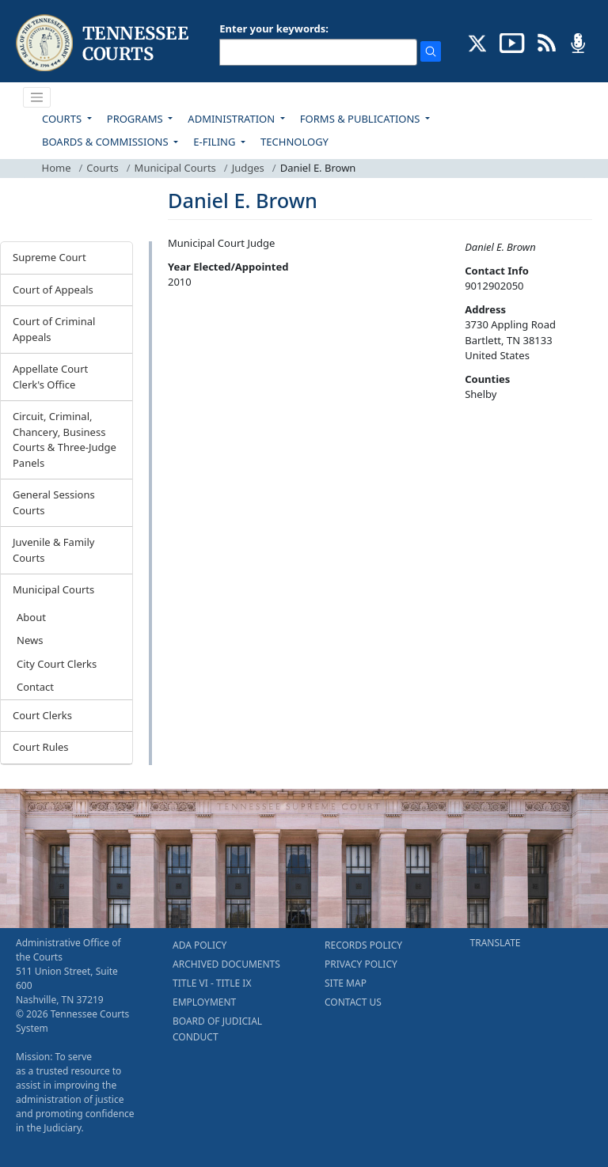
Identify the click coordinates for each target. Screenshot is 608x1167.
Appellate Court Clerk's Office (50, 377)
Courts (102, 168)
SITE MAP (346, 983)
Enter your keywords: (274, 28)
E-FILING (215, 142)
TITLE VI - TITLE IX (212, 983)
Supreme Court (49, 257)
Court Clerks (42, 715)
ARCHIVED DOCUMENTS (226, 964)
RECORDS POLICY (363, 945)
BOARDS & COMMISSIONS (106, 142)
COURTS (63, 119)
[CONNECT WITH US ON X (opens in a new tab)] (478, 42)
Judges (248, 168)
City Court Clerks (57, 664)
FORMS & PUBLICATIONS (361, 119)
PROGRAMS (136, 119)
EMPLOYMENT (204, 1002)
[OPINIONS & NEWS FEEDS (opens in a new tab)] (547, 42)
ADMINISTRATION (232, 119)
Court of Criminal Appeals (54, 329)
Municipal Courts (175, 168)
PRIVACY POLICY (361, 964)
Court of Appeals (53, 289)
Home (56, 168)
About (31, 617)
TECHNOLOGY (294, 142)
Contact (35, 687)
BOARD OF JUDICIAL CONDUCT (217, 1029)
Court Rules (41, 747)
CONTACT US (353, 1002)
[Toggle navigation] (37, 97)
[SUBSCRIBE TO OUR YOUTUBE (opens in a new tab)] (512, 42)
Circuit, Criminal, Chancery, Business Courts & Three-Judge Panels (64, 439)
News (30, 640)
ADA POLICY (199, 945)
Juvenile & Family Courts (53, 550)
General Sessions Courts (54, 502)
